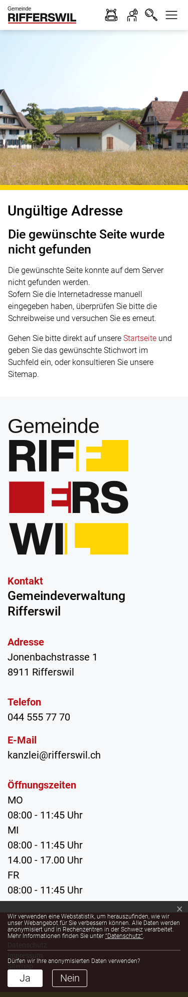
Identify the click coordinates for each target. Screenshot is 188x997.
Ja (25, 978)
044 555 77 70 (39, 717)
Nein (70, 978)
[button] (171, 15)
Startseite (139, 338)
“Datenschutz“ (124, 936)
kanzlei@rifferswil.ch (54, 755)
